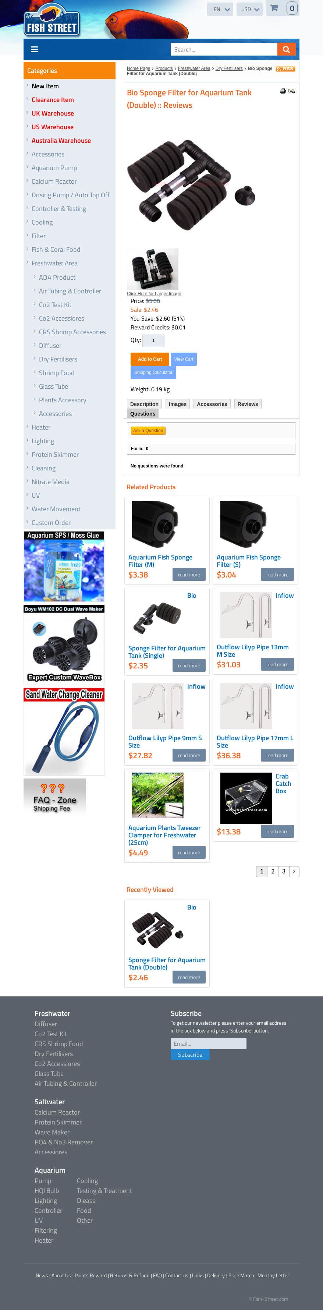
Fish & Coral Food (56, 249)
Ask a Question (148, 430)
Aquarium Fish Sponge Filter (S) (249, 560)
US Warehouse (53, 127)
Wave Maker (52, 1132)
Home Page (138, 68)
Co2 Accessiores (61, 318)
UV (36, 495)
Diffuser (50, 345)
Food (84, 1210)
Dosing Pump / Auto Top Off (71, 195)
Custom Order (51, 522)
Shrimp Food (57, 373)
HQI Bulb (47, 1191)
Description (144, 404)
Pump (43, 1181)
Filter (39, 236)
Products (164, 68)
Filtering (46, 1230)
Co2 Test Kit (55, 305)
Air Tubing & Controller (70, 291)
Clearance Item (53, 100)
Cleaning (44, 468)
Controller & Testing (59, 208)
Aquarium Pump (54, 168)
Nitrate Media (51, 482)
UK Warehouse (53, 113)
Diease (86, 1200)
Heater (41, 427)
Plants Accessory (62, 400)
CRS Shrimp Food (59, 1044)
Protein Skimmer (55, 454)
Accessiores (51, 1152)
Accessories (48, 154)
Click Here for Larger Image (154, 293)
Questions (142, 414)
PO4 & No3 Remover (64, 1142)
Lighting (43, 441)
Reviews (248, 404)
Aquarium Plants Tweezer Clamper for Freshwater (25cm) (164, 835)
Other (85, 1220)
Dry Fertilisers (58, 359)
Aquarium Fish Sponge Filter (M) (160, 560)
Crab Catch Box (283, 783)
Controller (48, 1210)
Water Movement (56, 509)
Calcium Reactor (54, 181)
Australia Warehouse (61, 140)
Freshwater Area (55, 263)
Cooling (42, 222)
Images (178, 404)
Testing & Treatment (104, 1191)
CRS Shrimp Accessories (72, 332)
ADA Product (57, 277)
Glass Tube (53, 386)
